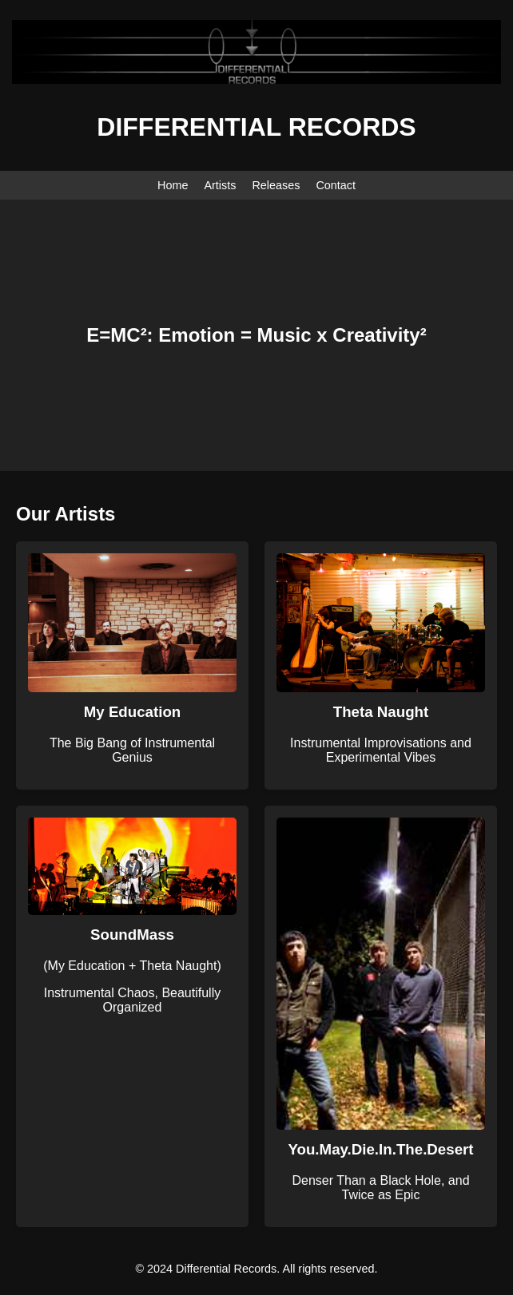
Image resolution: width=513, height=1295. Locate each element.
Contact (336, 185)
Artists (220, 185)
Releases (276, 185)
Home (172, 185)
